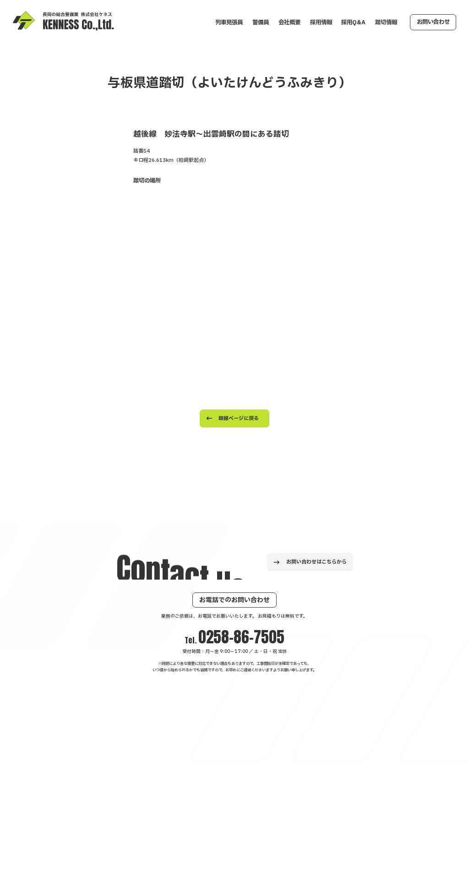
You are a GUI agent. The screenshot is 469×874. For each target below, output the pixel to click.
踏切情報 (386, 22)
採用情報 (321, 22)
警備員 (260, 22)
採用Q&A (353, 22)
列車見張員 (229, 22)
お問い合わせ (433, 22)
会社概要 (289, 22)
